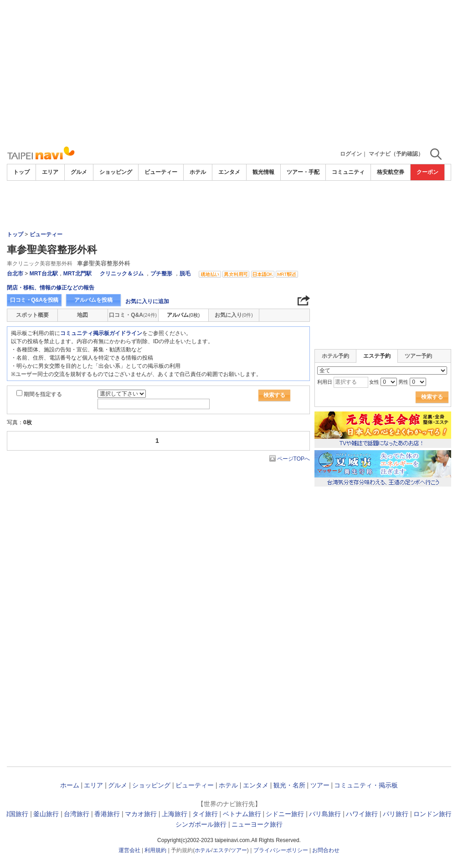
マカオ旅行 (141, 813)
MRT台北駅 (44, 273)
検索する (274, 395)
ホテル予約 (335, 356)
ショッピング (115, 172)
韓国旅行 (15, 813)
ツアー (319, 785)
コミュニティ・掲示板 (366, 785)
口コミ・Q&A (133, 315)
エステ (221, 850)
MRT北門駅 (77, 273)
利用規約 (155, 850)
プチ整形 (161, 273)
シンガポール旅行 (200, 824)
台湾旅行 (76, 813)
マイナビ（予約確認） (396, 154)
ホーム (69, 785)
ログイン (351, 154)
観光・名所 (289, 785)
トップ (21, 172)
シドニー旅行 (285, 813)
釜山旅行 (46, 813)
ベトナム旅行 (242, 813)
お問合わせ (326, 850)
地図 (82, 315)
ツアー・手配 (303, 172)
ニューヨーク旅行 (257, 824)
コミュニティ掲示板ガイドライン (101, 333)
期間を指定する (43, 394)
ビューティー (160, 172)
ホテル (198, 172)
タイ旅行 (205, 813)
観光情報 (263, 172)
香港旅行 (107, 813)
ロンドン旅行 (432, 813)
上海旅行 (174, 813)
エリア (50, 172)
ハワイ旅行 (362, 813)
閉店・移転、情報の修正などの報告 (50, 287)
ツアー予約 (418, 356)
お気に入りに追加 (147, 301)
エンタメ (229, 172)
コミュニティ (348, 172)
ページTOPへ (293, 459)
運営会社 (129, 850)
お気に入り (234, 315)
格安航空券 (390, 172)
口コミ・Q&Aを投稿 (34, 300)
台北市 (15, 273)
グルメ (79, 172)
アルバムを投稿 (93, 300)
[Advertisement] (229, 73)
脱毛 (185, 273)
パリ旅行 (395, 813)
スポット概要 (32, 315)
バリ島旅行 (325, 813)
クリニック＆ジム (122, 273)
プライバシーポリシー (280, 850)
